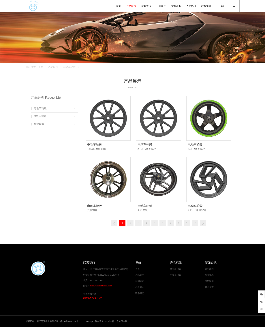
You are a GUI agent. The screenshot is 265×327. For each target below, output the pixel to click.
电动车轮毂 (69, 67)
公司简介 (161, 6)
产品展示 (131, 6)
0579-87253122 (92, 298)
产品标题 (176, 262)
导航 (138, 262)
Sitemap (89, 321)
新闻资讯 (146, 6)
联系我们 (206, 6)
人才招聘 (191, 6)
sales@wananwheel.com (101, 285)
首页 (118, 6)
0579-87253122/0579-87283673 (104, 275)
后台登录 (99, 321)
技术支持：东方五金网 (116, 321)
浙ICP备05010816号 (69, 321)
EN (222, 6)
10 (194, 223)
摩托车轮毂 (175, 269)
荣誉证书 (176, 6)
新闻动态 (139, 281)
